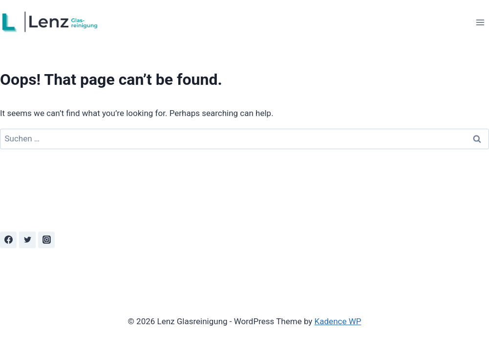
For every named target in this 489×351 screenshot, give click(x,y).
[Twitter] (27, 240)
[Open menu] (480, 22)
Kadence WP (338, 321)
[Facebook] (8, 240)
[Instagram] (46, 240)
